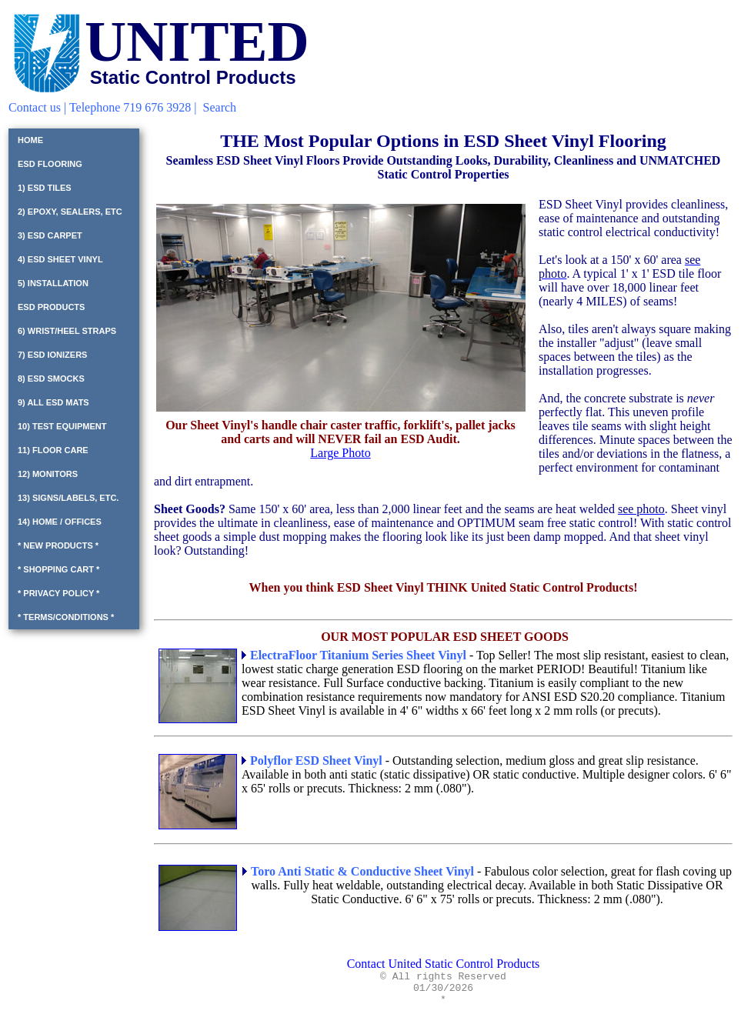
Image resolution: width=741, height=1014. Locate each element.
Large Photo (340, 452)
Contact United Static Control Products (443, 963)
